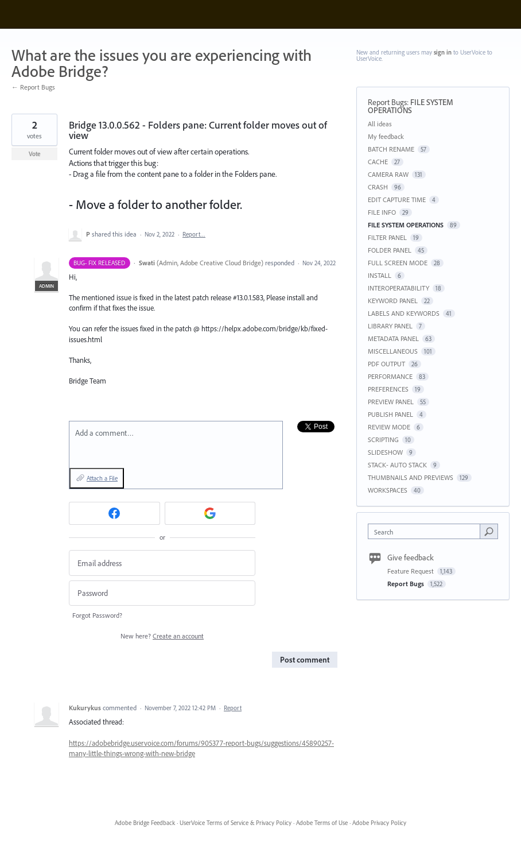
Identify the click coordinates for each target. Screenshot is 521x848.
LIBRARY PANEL (390, 326)
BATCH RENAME (391, 149)
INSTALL (379, 275)
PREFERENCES (388, 389)
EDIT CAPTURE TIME (397, 199)
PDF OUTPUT (386, 363)
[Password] (162, 593)
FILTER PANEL (387, 237)
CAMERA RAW (388, 174)
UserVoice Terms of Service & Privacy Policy (235, 823)
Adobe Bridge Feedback (145, 823)
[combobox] (427, 531)
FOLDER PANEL (389, 250)
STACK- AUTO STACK (397, 464)
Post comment (304, 660)
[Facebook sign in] (114, 513)
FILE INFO (382, 212)
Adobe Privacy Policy (379, 823)
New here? (162, 636)
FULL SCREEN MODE (397, 262)
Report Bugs (387, 102)
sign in (443, 52)
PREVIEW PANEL (391, 401)
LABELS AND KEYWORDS (404, 313)
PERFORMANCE (390, 376)
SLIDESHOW (385, 452)
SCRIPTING (383, 439)
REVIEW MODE (389, 427)
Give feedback (410, 557)
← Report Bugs (33, 87)
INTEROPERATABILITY (398, 288)
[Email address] (162, 563)
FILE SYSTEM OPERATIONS (410, 106)
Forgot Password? (97, 615)
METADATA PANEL (393, 338)
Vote (35, 154)
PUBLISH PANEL (390, 414)
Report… (193, 234)
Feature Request (411, 571)
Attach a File (102, 478)
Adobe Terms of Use (322, 823)
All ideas (380, 123)
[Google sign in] (210, 513)
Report (233, 708)
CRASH (378, 187)
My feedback (386, 136)
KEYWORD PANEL (393, 300)
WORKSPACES (387, 490)
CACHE (378, 161)
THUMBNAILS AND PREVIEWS (410, 477)
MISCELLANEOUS (393, 351)
